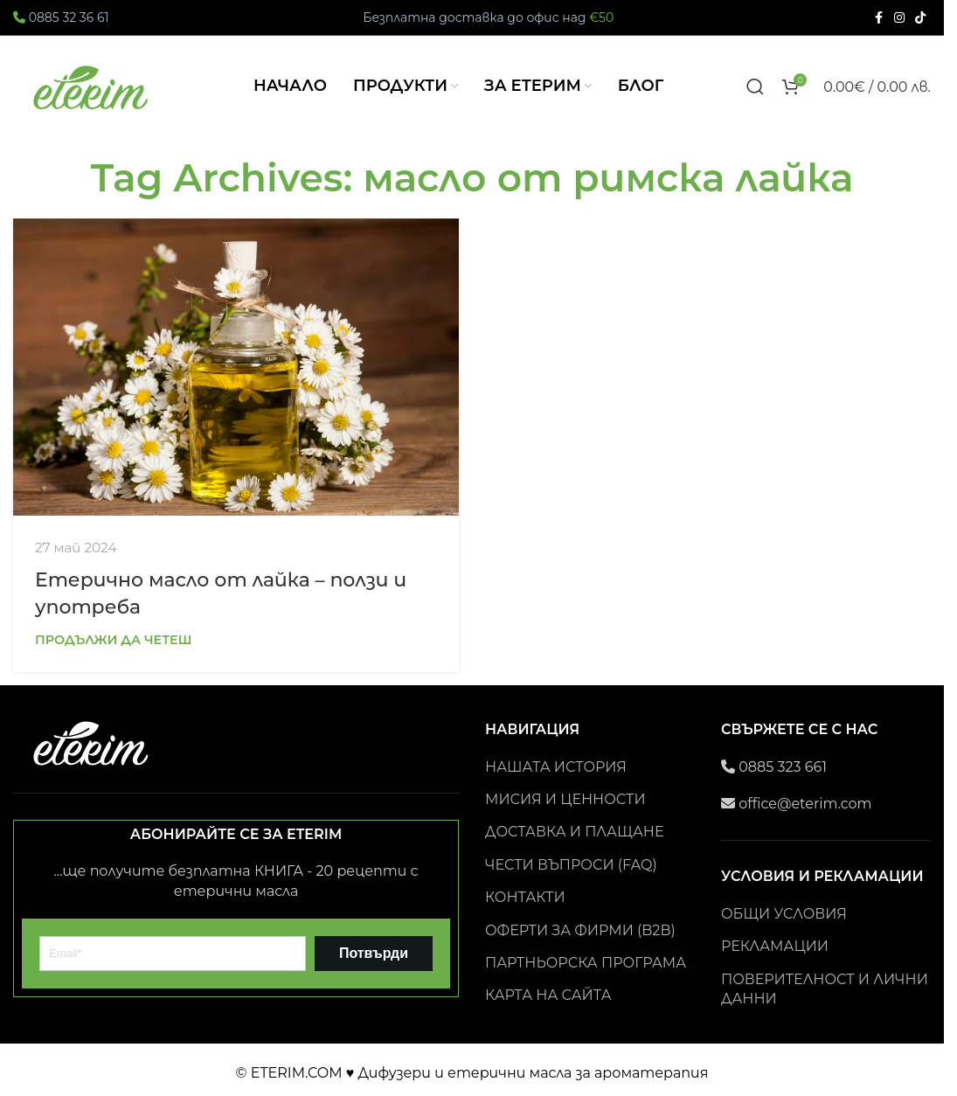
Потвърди (373, 956)
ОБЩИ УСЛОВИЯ (784, 917)
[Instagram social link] (899, 18)
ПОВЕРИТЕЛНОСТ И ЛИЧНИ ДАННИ (824, 991)
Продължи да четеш (113, 643)
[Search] (755, 88)
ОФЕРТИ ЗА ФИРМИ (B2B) (580, 933)
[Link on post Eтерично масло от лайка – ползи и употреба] (236, 370)
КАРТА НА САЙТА (548, 998)
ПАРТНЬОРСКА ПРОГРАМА (585, 966)
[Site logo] (91, 87)
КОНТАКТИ (525, 900)
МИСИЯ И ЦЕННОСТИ (565, 802)
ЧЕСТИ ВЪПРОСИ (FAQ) (571, 868)
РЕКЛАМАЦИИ (775, 949)
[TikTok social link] (920, 18)
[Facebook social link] (878, 18)
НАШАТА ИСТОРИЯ (556, 769)
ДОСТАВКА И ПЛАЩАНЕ (574, 835)
